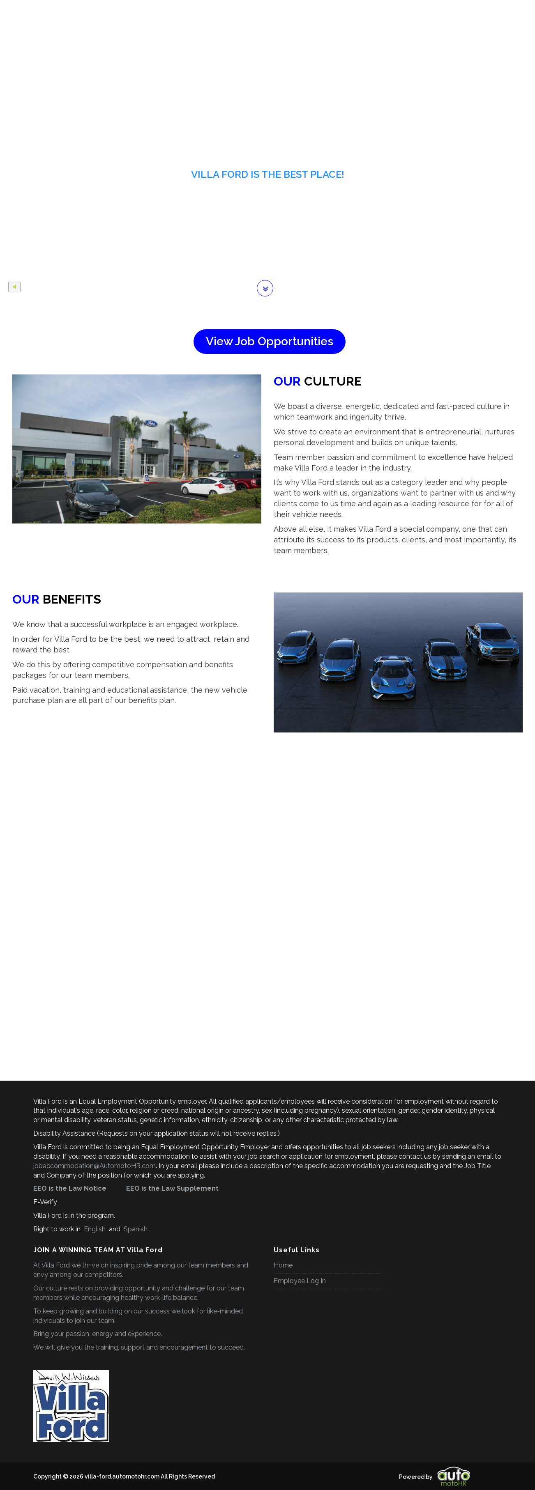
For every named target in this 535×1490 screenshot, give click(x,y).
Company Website (411, 10)
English (94, 1229)
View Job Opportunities (269, 341)
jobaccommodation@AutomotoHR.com (94, 1166)
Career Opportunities (213, 10)
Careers (100, 10)
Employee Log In (300, 1281)
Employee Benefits (146, 10)
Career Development (283, 10)
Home (66, 10)
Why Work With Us (349, 10)
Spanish (135, 1229)
